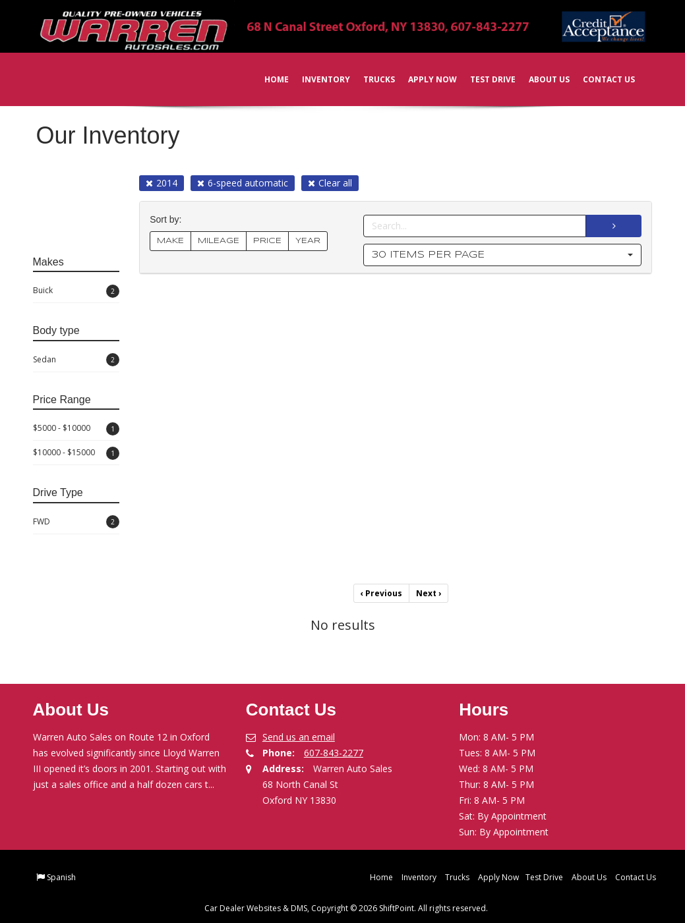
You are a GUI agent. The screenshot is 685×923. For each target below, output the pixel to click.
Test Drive (484, 79)
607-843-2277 (333, 752)
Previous (381, 593)
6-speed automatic (242, 183)
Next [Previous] (428, 593)
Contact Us (600, 79)
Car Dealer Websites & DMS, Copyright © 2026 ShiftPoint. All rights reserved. (346, 908)
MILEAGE (218, 240)
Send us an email (298, 737)
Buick (76, 291)
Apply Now (424, 79)
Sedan (76, 359)
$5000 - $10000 (76, 428)
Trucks (370, 79)
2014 (161, 183)
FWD (76, 521)
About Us (540, 79)
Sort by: (168, 220)
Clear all (330, 183)
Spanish (61, 877)
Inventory (317, 79)
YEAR (307, 240)
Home (268, 79)
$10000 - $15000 (76, 453)
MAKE (170, 240)
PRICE (267, 240)
